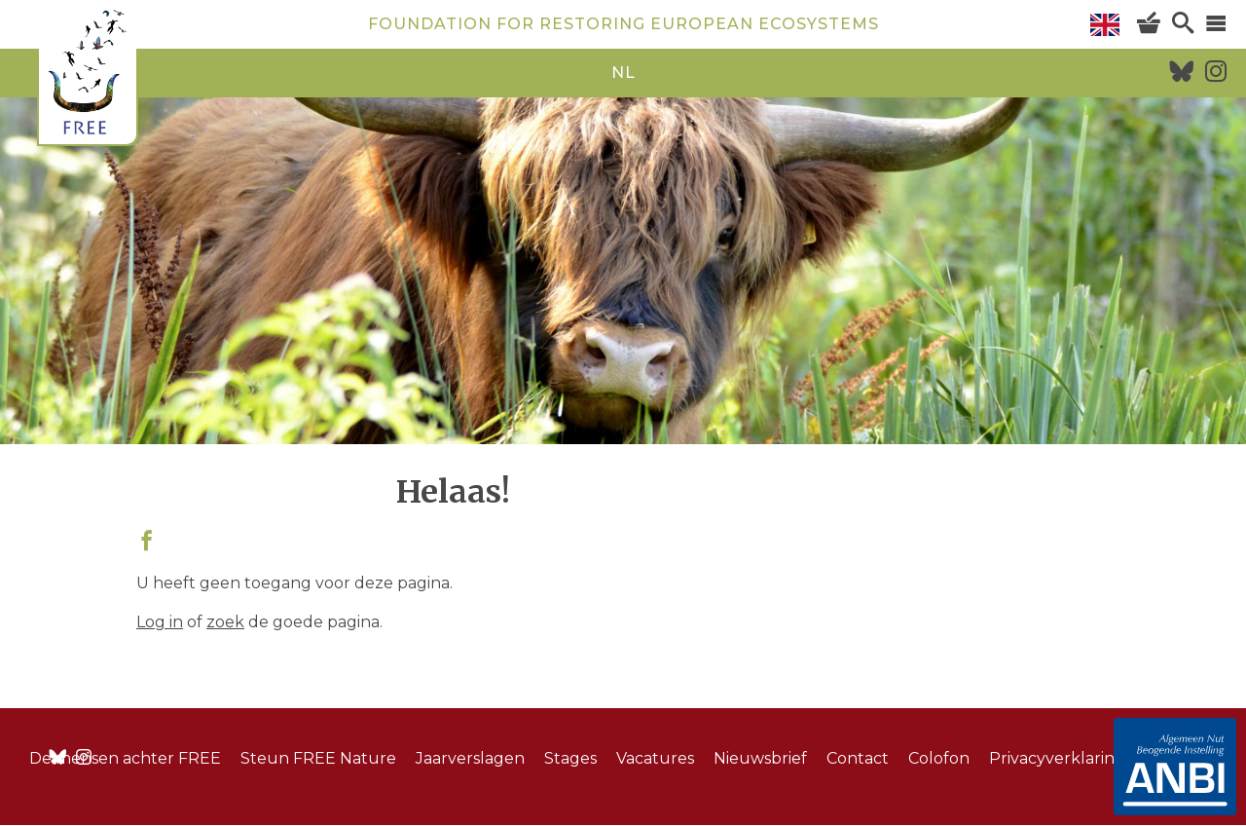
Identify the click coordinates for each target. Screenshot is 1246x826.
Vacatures (655, 758)
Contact (857, 758)
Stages (570, 758)
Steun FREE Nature (318, 758)
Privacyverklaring (1057, 758)
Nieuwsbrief (760, 758)
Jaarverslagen (470, 758)
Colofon (939, 758)
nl (623, 72)
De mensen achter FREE (125, 758)
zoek (225, 622)
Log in (159, 622)
